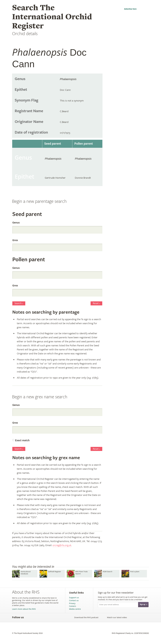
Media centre (75, 609)
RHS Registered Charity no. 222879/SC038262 (130, 633)
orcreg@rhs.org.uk (63, 545)
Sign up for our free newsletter (116, 592)
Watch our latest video (117, 617)
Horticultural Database (25, 572)
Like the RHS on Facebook (28, 617)
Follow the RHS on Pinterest (44, 617)
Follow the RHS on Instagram (55, 617)
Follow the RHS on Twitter (33, 617)
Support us (74, 597)
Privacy (72, 603)
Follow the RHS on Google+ (50, 617)
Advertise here (130, 9)
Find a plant (134, 571)
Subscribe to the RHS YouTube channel (39, 617)
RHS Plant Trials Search (81, 572)
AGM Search (107, 571)
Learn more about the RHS (24, 609)
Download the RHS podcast (86, 617)
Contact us (73, 600)
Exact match (22, 440)
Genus (16, 222)
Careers (72, 606)
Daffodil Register (54, 571)
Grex (15, 240)
